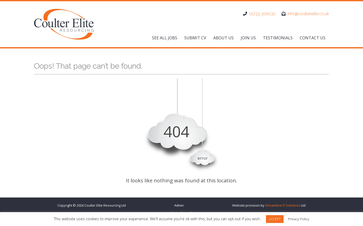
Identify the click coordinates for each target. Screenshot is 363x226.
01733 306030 (262, 13)
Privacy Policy (298, 219)
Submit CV (195, 38)
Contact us (312, 38)
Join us (248, 38)
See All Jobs (164, 38)
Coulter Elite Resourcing (102, 205)
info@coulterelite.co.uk (308, 13)
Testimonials (278, 38)
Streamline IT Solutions (282, 205)
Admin (179, 205)
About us (223, 38)
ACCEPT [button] (275, 219)
